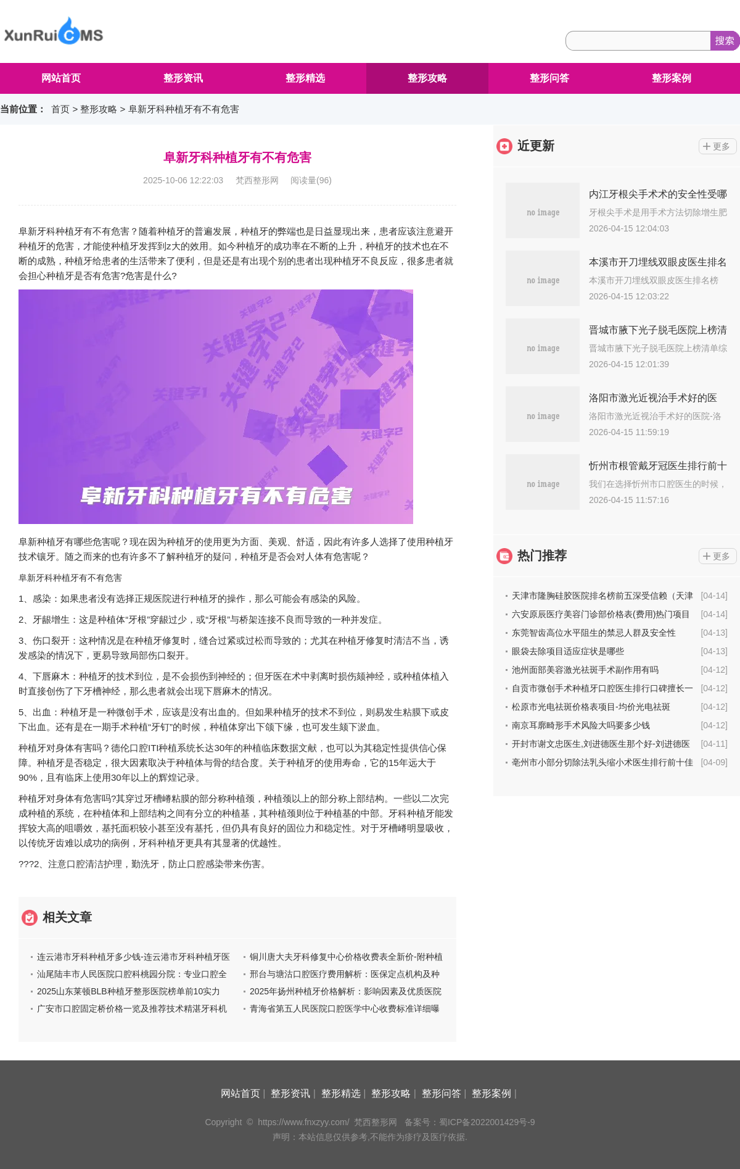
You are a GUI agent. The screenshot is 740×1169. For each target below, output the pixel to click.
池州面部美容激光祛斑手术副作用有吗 (585, 670)
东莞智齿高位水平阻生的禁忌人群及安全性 (594, 633)
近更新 (535, 145)
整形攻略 (427, 78)
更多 (721, 146)
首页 (60, 109)
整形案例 (671, 78)
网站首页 (61, 78)
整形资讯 (183, 78)
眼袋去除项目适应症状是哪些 (568, 651)
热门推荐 (542, 555)
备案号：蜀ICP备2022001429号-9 (470, 1122)
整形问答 (549, 78)
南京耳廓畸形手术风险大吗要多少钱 (581, 725)
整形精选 (305, 78)
